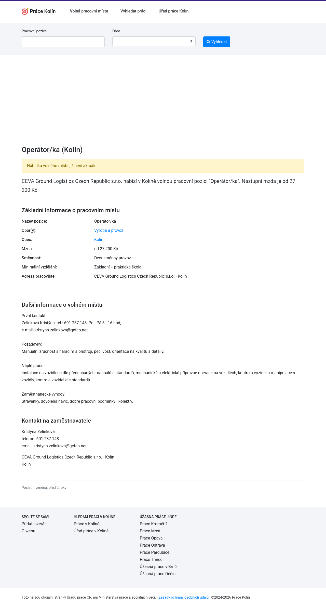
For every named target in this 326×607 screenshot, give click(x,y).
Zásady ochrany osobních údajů (183, 597)
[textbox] (123, 41)
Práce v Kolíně (87, 523)
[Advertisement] (163, 103)
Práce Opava (151, 538)
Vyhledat (217, 41)
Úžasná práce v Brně (158, 566)
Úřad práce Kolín (174, 11)
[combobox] (153, 41)
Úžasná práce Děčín (158, 573)
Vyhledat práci (133, 11)
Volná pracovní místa (89, 11)
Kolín (98, 239)
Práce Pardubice (154, 552)
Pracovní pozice (34, 31)
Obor (116, 31)
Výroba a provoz (108, 230)
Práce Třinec (151, 559)
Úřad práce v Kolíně (91, 531)
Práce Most (150, 531)
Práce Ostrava (152, 545)
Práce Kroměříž (154, 523)
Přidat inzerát (34, 523)
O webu (28, 531)
